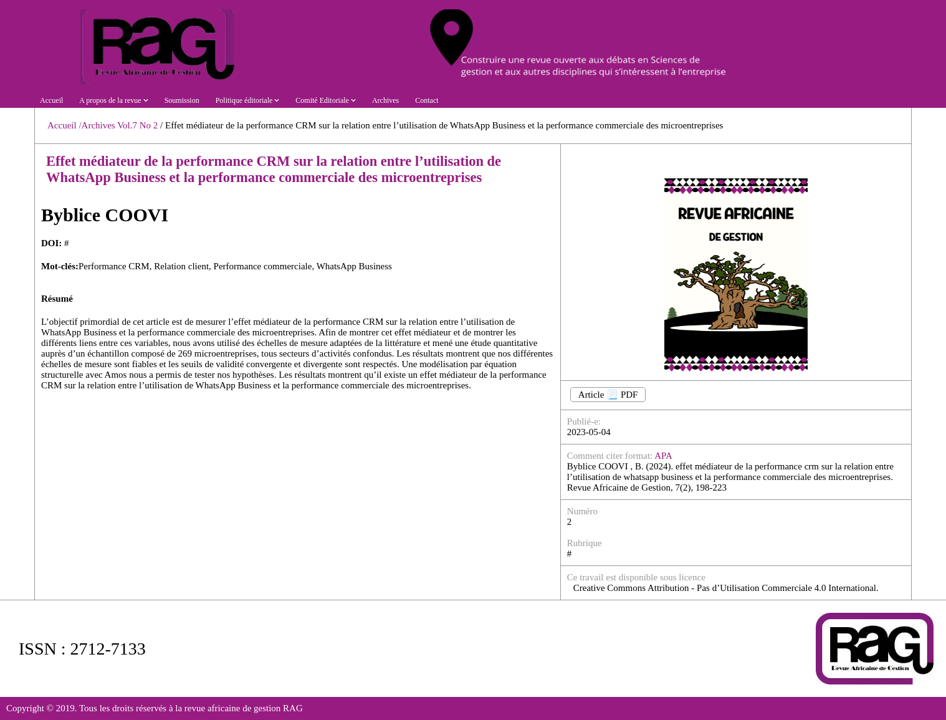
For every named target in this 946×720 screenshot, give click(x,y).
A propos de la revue (113, 100)
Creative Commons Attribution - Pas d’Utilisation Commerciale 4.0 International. (726, 588)
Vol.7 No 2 (138, 125)
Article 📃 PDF (608, 395)
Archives (385, 100)
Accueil (51, 100)
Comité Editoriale (325, 100)
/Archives (97, 125)
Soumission (182, 100)
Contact (426, 100)
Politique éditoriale (248, 100)
